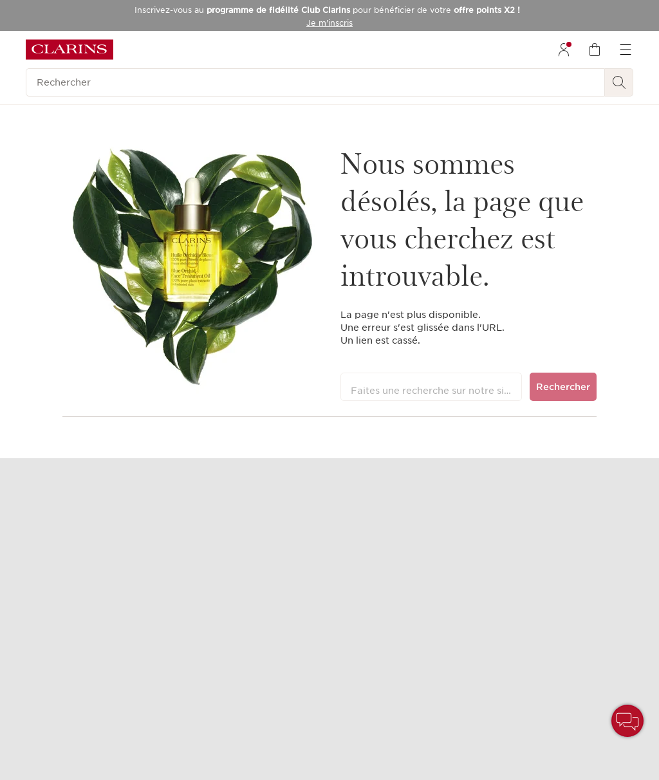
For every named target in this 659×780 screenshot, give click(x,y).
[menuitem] (563, 49)
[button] (627, 721)
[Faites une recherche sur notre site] (431, 387)
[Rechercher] (315, 82)
